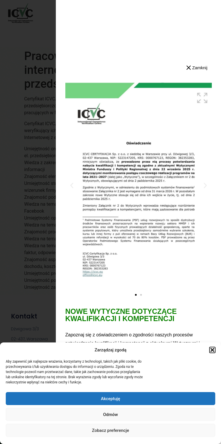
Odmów (110, 414)
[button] (212, 350)
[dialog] (110, 222)
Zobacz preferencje (110, 430)
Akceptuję (110, 398)
